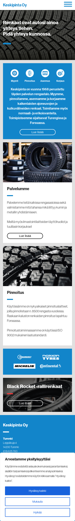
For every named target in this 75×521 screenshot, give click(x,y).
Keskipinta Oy (15, 4)
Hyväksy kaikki (37, 491)
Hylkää (37, 512)
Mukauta (37, 501)
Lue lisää (37, 132)
